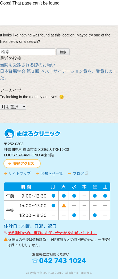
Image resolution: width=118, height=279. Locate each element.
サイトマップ (20, 173)
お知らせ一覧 (52, 173)
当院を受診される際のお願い (27, 65)
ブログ (78, 173)
